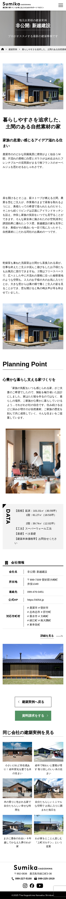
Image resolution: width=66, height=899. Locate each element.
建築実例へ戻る (33, 702)
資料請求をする (33, 715)
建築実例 (13, 49)
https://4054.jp (35, 599)
